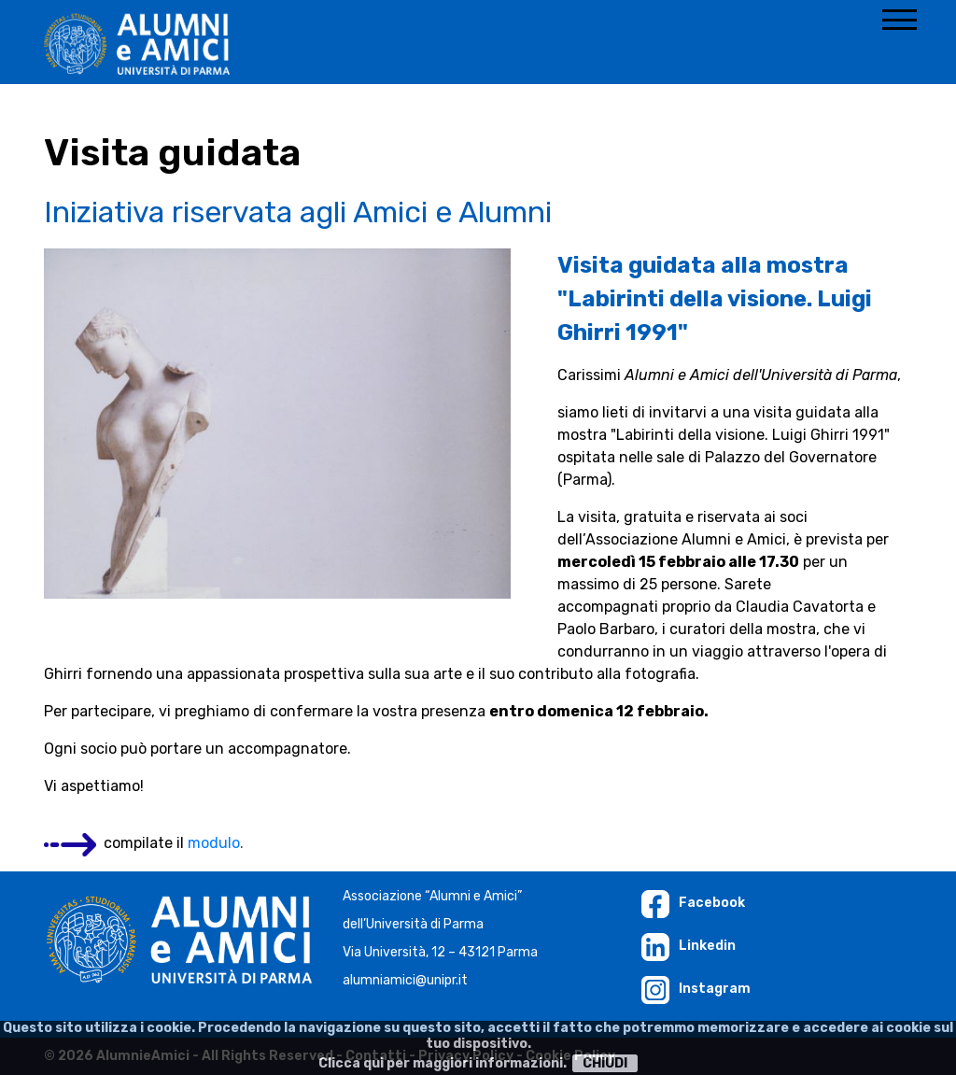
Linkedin (688, 946)
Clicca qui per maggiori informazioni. (442, 1063)
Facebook (693, 903)
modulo (214, 843)
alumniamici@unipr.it (405, 980)
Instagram (696, 989)
